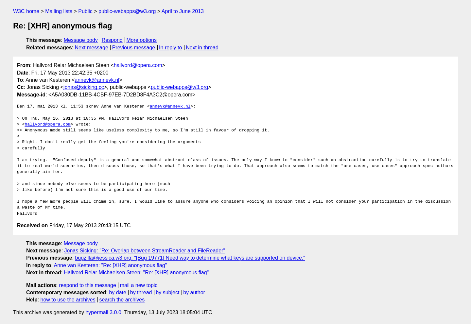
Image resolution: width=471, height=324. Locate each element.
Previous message (133, 47)
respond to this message (87, 285)
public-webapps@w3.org (127, 11)
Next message (91, 47)
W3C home (26, 11)
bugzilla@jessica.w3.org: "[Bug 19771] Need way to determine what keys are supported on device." (190, 258)
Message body (81, 40)
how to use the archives (68, 299)
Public (85, 11)
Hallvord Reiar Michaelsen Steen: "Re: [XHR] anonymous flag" (136, 272)
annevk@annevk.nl (97, 80)
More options (142, 40)
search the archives (122, 299)
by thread (141, 292)
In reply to (170, 47)
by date (117, 292)
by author (194, 292)
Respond (112, 40)
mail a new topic (139, 285)
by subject (167, 292)
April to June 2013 (183, 11)
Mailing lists (58, 11)
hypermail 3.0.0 (103, 312)
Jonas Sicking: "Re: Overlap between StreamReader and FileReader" (144, 250)
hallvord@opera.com (138, 65)
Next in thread (202, 47)
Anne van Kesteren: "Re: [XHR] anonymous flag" (110, 265)
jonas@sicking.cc (83, 87)
